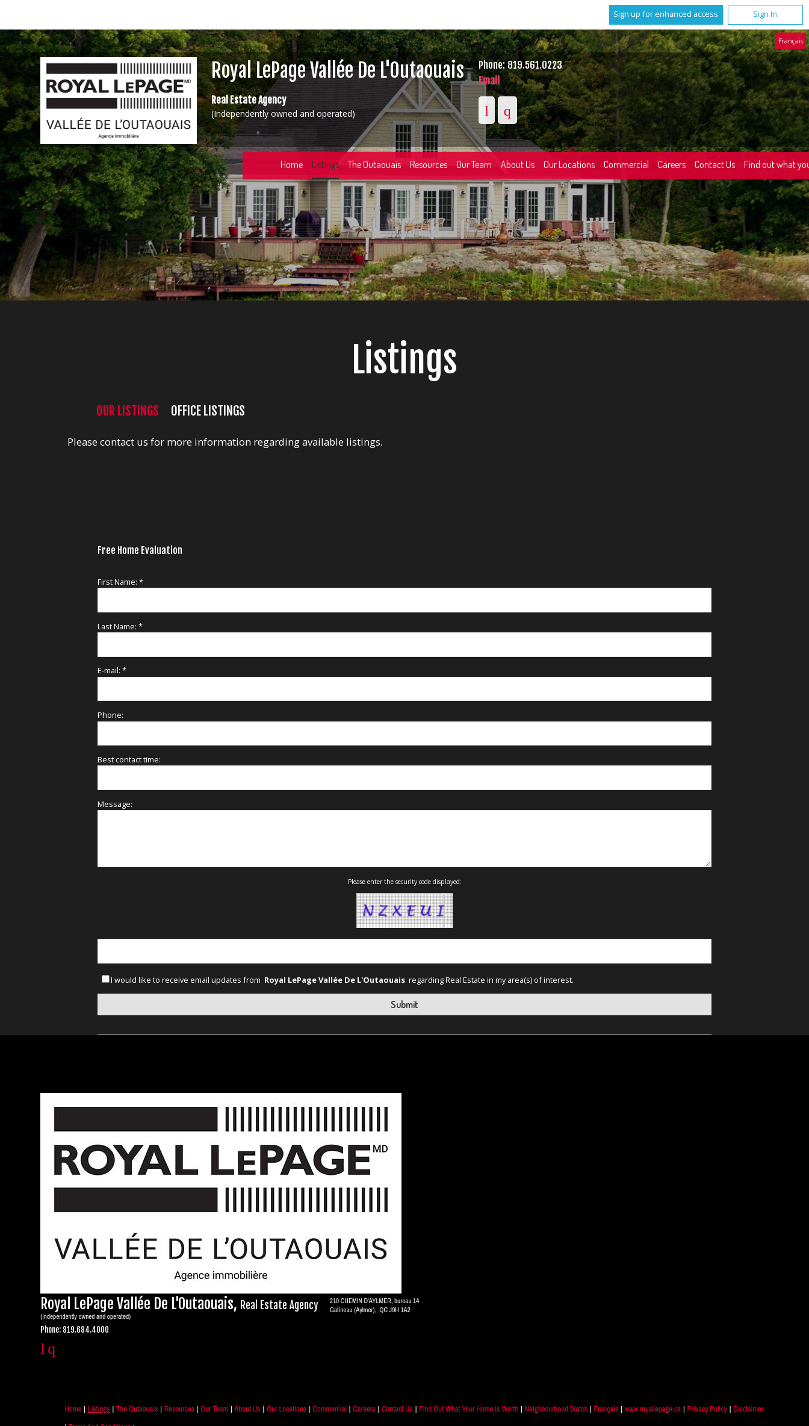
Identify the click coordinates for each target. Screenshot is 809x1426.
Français (790, 40)
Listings (325, 164)
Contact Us (715, 164)
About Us (518, 164)
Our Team (474, 164)
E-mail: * (112, 670)
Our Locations (569, 164)
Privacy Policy (707, 1409)
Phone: (110, 714)
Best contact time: (129, 759)
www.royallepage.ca (653, 1409)
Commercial (626, 164)
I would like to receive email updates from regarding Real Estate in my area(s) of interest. (342, 980)
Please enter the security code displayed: (405, 881)
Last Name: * (120, 626)
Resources (428, 164)
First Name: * (120, 581)
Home (292, 164)
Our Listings (127, 411)
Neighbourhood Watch (556, 1409)
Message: (115, 804)
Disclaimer (748, 1409)
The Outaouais (374, 164)
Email (489, 80)
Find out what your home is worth (468, 1409)
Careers (672, 164)
